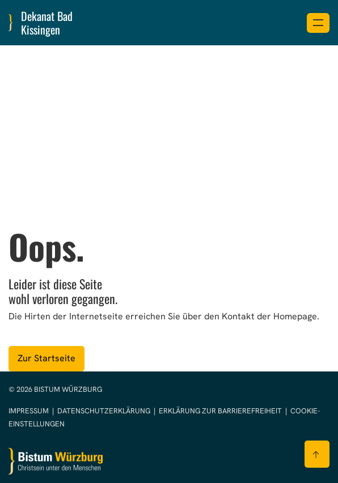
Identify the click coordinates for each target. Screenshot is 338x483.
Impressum (29, 411)
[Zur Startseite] (56, 461)
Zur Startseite (46, 358)
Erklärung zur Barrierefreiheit (220, 411)
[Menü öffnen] (318, 23)
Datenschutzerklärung (104, 411)
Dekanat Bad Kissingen (47, 22)
